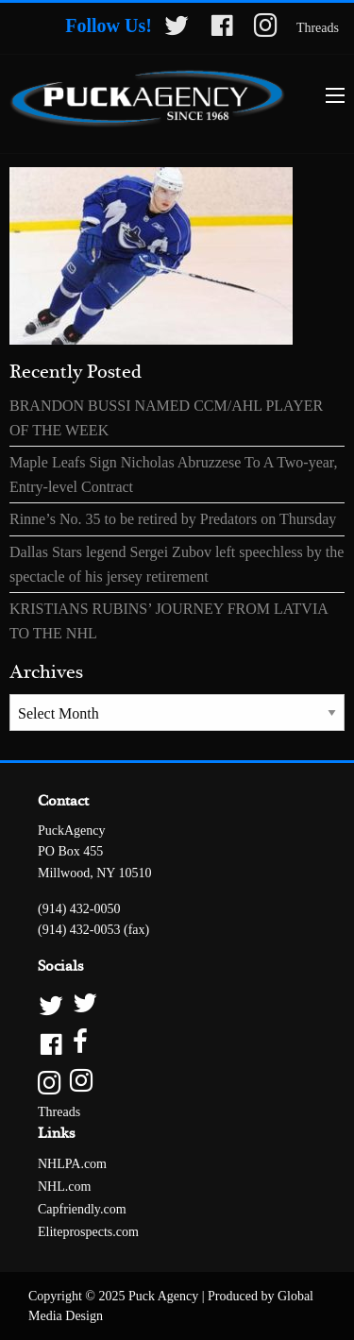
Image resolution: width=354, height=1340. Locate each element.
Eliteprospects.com (88, 1232)
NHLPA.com (72, 1164)
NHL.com (64, 1186)
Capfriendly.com (82, 1209)
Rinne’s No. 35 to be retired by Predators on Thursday (172, 519)
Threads (317, 28)
